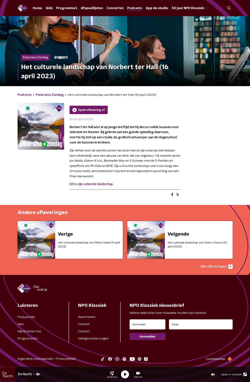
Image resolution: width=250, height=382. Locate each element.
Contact (84, 331)
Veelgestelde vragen (93, 338)
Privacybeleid (66, 358)
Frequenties (26, 317)
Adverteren (86, 317)
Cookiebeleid (215, 359)
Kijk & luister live (29, 331)
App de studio (157, 8)
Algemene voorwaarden (35, 358)
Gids (49, 8)
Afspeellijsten (92, 8)
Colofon (84, 324)
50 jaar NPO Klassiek (189, 8)
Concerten (115, 8)
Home (37, 8)
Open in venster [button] (234, 374)
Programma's (66, 8)
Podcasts (134, 8)
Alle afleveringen (217, 266)
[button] (112, 374)
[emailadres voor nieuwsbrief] (201, 324)
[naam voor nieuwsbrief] (147, 324)
